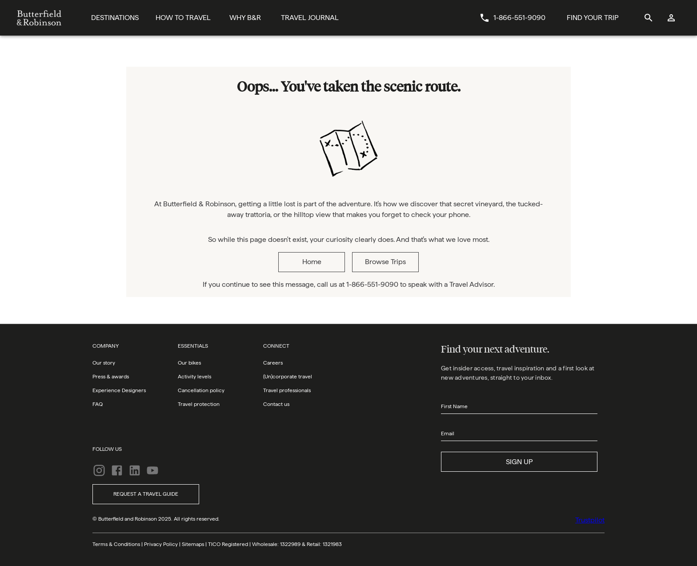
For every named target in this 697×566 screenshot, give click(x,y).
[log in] (671, 17)
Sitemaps (193, 544)
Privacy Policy (161, 544)
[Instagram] (99, 470)
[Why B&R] (245, 18)
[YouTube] (152, 470)
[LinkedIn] (134, 470)
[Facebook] (117, 470)
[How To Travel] (183, 18)
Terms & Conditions (116, 544)
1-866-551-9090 (519, 17)
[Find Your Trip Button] (593, 18)
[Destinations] (115, 18)
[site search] (648, 18)
